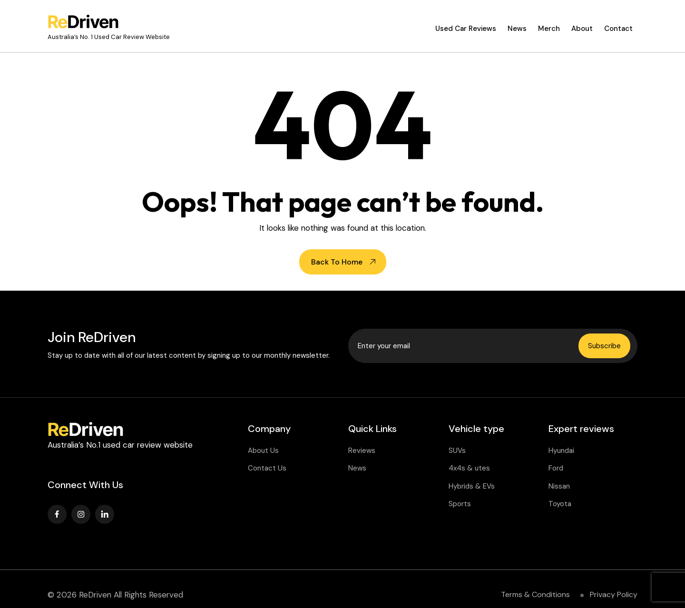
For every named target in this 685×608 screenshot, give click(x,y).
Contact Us (267, 468)
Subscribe (604, 346)
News (517, 28)
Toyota (559, 504)
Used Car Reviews (465, 28)
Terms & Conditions (535, 594)
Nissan (559, 486)
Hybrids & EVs (472, 486)
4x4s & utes (469, 468)
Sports (460, 504)
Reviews (361, 450)
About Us (263, 450)
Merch (549, 28)
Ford (555, 468)
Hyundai (561, 450)
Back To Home (336, 262)
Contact (618, 28)
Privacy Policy (613, 594)
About (582, 28)
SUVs (457, 450)
